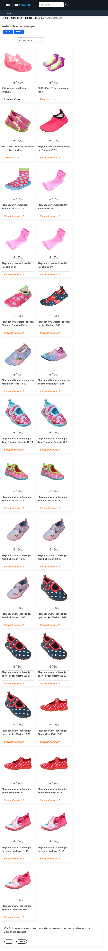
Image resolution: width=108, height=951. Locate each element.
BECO (9, 942)
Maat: (19, 32)
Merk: (7, 32)
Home (9, 13)
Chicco (22, 942)
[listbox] (29, 40)
